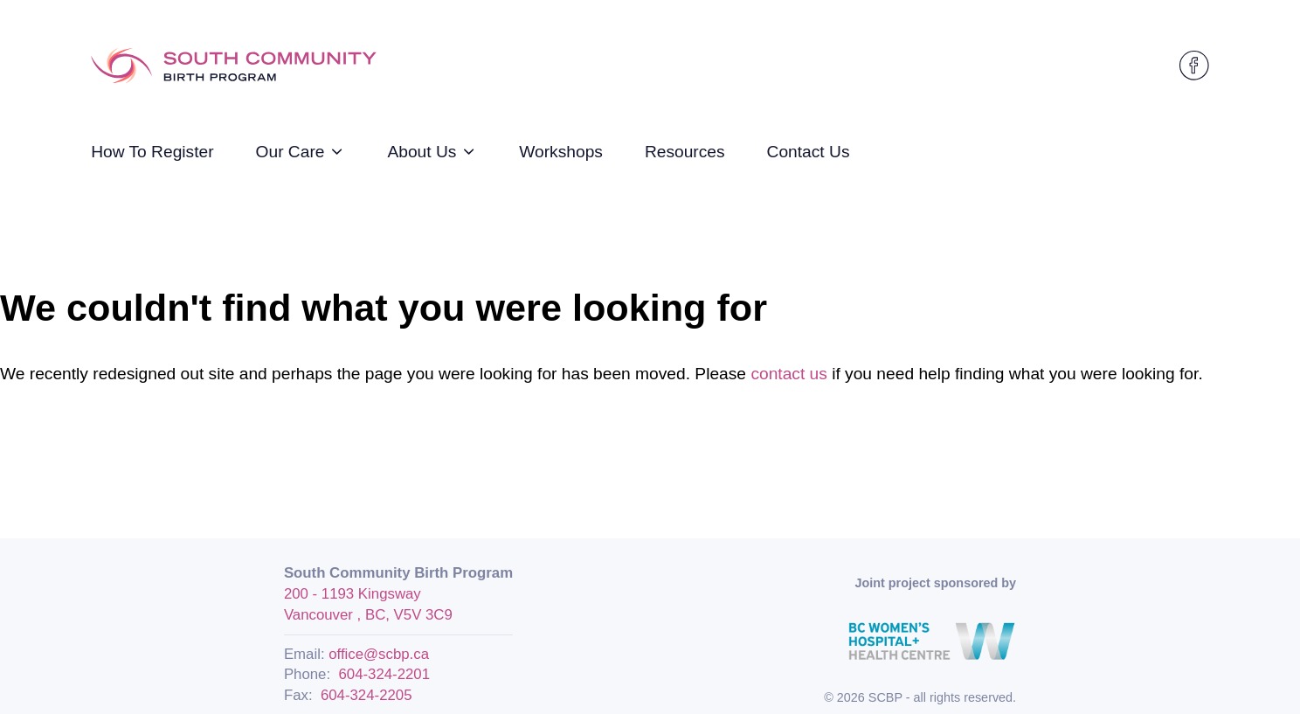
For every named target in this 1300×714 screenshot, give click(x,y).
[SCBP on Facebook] (1194, 65)
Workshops (561, 151)
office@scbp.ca (378, 654)
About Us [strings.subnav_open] (432, 151)
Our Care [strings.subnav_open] (301, 151)
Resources (685, 151)
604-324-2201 (384, 674)
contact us (788, 373)
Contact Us (808, 151)
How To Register (152, 151)
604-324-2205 (366, 695)
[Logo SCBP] (234, 66)
